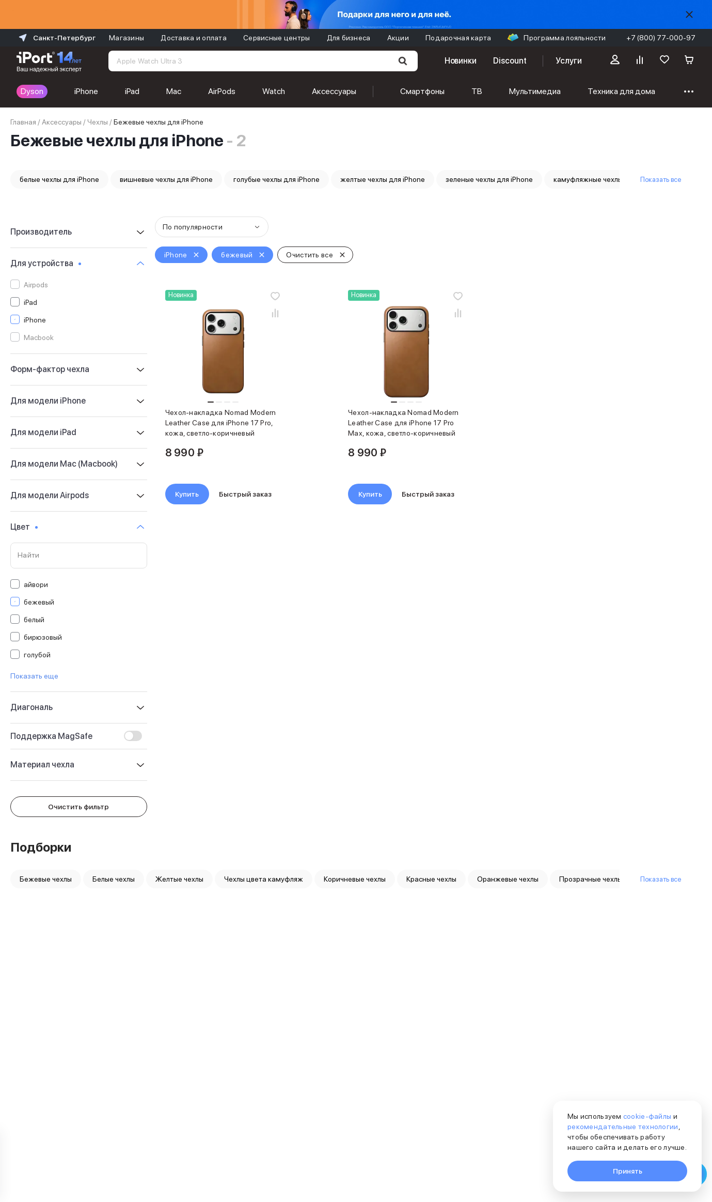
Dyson (32, 91)
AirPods (221, 91)
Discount (509, 61)
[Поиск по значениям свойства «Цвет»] (79, 555)
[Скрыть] (689, 14)
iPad (132, 91)
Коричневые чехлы (355, 879)
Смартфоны (422, 91)
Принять (627, 1171)
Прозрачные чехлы (590, 879)
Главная (23, 122)
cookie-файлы (647, 1116)
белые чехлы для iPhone (59, 179)
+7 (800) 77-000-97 (660, 38)
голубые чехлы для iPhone (276, 179)
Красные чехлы (431, 879)
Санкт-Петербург (56, 38)
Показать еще (34, 676)
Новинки (461, 61)
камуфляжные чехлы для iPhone (606, 179)
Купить (187, 494)
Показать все (660, 179)
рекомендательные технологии (622, 1126)
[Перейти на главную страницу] (49, 61)
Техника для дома (621, 91)
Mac (173, 91)
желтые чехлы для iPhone (382, 179)
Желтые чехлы (179, 879)
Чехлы (97, 122)
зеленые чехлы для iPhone (489, 179)
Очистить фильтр (78, 807)
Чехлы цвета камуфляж (263, 879)
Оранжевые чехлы (508, 879)
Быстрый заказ (245, 494)
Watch (273, 91)
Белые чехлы (113, 879)
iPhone (86, 91)
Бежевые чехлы (46, 879)
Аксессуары (334, 91)
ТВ (476, 91)
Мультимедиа (535, 91)
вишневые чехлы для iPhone (166, 179)
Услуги (569, 61)
